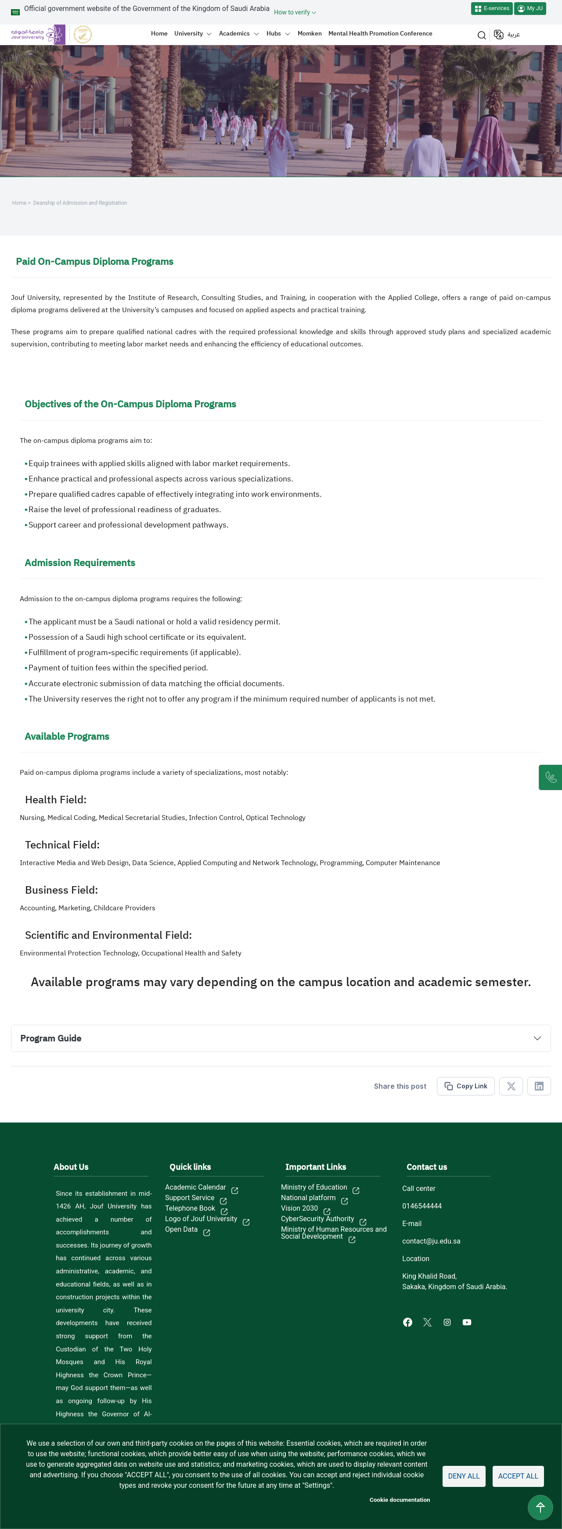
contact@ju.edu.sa (431, 1241)
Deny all (464, 1476)
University (188, 33)
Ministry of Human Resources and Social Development (334, 1233)
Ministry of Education (314, 1187)
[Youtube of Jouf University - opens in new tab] (468, 1322)
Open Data (181, 1229)
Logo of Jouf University (201, 1218)
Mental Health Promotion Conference (380, 33)
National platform (308, 1197)
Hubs (274, 33)
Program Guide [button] (50, 1038)
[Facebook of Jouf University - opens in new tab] (408, 1322)
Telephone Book (190, 1208)
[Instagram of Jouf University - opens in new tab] (448, 1322)
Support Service (189, 1197)
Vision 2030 (299, 1208)
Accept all (518, 1476)
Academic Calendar (195, 1187)
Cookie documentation (400, 1499)
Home (159, 33)
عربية (514, 34)
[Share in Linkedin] (539, 1086)
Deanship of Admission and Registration (80, 203)
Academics (234, 33)
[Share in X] (511, 1086)
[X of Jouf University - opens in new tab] (428, 1322)
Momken (310, 33)
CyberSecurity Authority (317, 1218)
